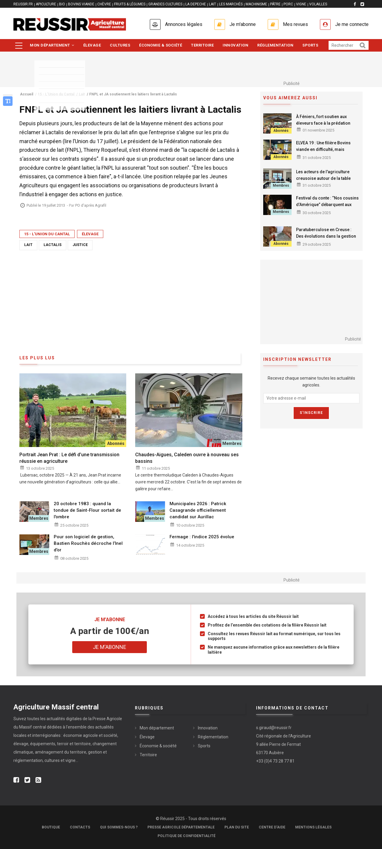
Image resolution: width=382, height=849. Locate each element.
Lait (28, 245)
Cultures (120, 45)
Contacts (80, 827)
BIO (62, 4)
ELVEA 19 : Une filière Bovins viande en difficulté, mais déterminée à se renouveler (323, 149)
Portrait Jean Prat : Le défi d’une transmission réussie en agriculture (69, 458)
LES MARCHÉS (231, 4)
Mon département (52, 45)
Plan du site (236, 827)
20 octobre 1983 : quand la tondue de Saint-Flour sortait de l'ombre (87, 510)
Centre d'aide (272, 827)
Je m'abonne (242, 24)
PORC (288, 4)
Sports (310, 45)
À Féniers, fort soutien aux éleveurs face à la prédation (323, 120)
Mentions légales (313, 827)
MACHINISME (256, 4)
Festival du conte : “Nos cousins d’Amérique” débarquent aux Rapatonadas (327, 205)
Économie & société (160, 45)
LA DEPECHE (195, 4)
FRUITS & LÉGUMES (129, 4)
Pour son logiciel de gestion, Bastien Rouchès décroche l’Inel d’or (88, 543)
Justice (80, 245)
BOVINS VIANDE (81, 4)
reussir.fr (23, 4)
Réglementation (275, 45)
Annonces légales (183, 24)
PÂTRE (275, 4)
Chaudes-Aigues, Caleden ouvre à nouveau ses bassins (187, 458)
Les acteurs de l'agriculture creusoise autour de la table (323, 175)
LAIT (212, 4)
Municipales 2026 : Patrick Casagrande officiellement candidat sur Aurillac (198, 510)
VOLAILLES (318, 4)
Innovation (235, 45)
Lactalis (52, 245)
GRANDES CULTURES (165, 4)
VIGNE (301, 4)
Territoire (202, 45)
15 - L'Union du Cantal (47, 234)
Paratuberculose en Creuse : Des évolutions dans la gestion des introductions (326, 236)
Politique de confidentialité (186, 836)
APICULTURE (46, 4)
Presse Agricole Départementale (181, 827)
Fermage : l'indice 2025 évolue (202, 536)
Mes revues (295, 24)
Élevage (92, 45)
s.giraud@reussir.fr (274, 727)
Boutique (51, 827)
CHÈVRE (104, 4)
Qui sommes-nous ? (119, 827)
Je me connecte (352, 24)
